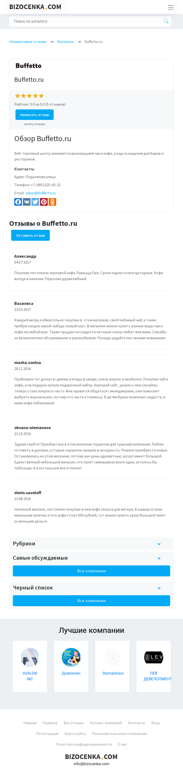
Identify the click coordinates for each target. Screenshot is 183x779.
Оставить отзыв (30, 235)
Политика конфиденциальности (84, 744)
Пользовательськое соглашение (119, 733)
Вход (155, 722)
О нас (122, 744)
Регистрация (47, 733)
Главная (29, 722)
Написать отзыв (34, 114)
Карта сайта (75, 733)
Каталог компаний (106, 722)
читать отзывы (35, 124)
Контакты (136, 722)
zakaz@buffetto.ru (40, 192)
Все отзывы (74, 722)
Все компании (91, 571)
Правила (50, 722)
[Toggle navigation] (169, 7)
